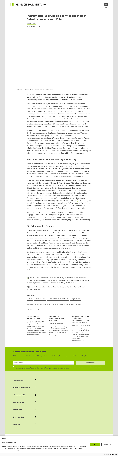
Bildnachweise (50, 89)
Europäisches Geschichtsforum (58, 299)
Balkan (30, 299)
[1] (28, 278)
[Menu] (106, 4)
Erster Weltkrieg (40, 299)
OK (95, 444)
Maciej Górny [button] (31, 24)
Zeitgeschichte (75, 299)
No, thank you (107, 444)
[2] (28, 287)
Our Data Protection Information (9, 451)
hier (68, 380)
